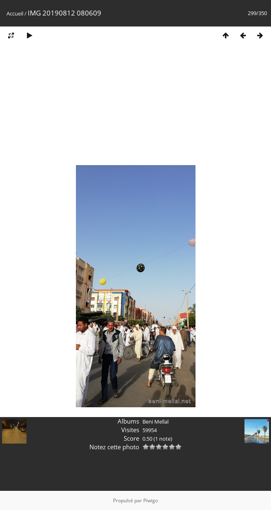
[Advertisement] (135, 107)
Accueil (15, 13)
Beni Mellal (155, 421)
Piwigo (150, 500)
